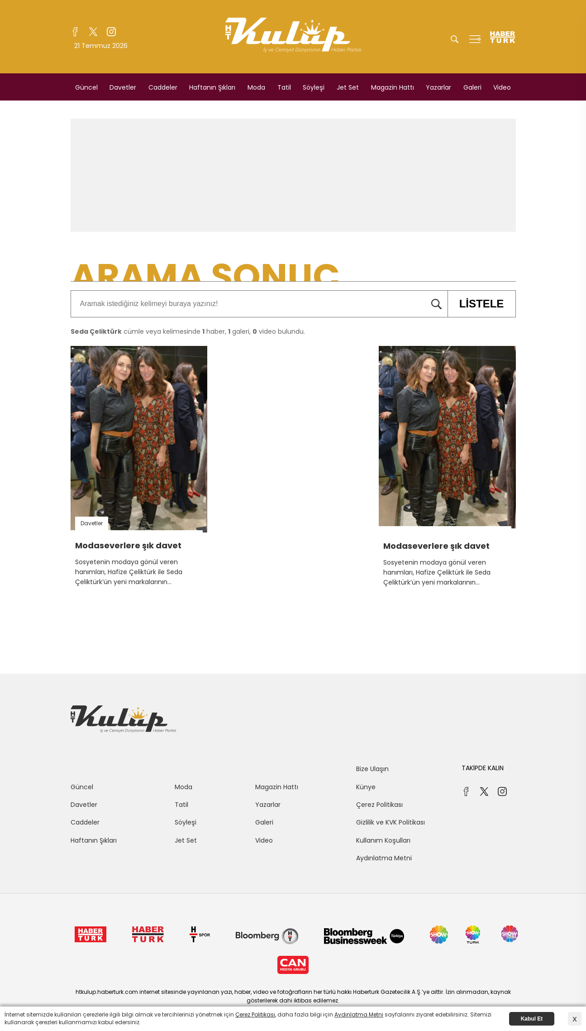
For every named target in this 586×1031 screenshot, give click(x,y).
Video (502, 87)
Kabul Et (532, 1019)
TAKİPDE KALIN (483, 767)
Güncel (86, 87)
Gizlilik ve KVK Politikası (390, 822)
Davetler (123, 87)
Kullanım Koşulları (383, 840)
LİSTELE (476, 304)
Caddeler (162, 87)
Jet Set (348, 87)
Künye (366, 786)
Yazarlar (438, 87)
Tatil (284, 87)
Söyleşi (313, 87)
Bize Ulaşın (372, 768)
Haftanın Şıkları (212, 87)
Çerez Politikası (379, 804)
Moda (256, 87)
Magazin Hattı (392, 87)
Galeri (472, 87)
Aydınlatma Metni (384, 858)
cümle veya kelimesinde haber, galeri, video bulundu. (188, 331)
